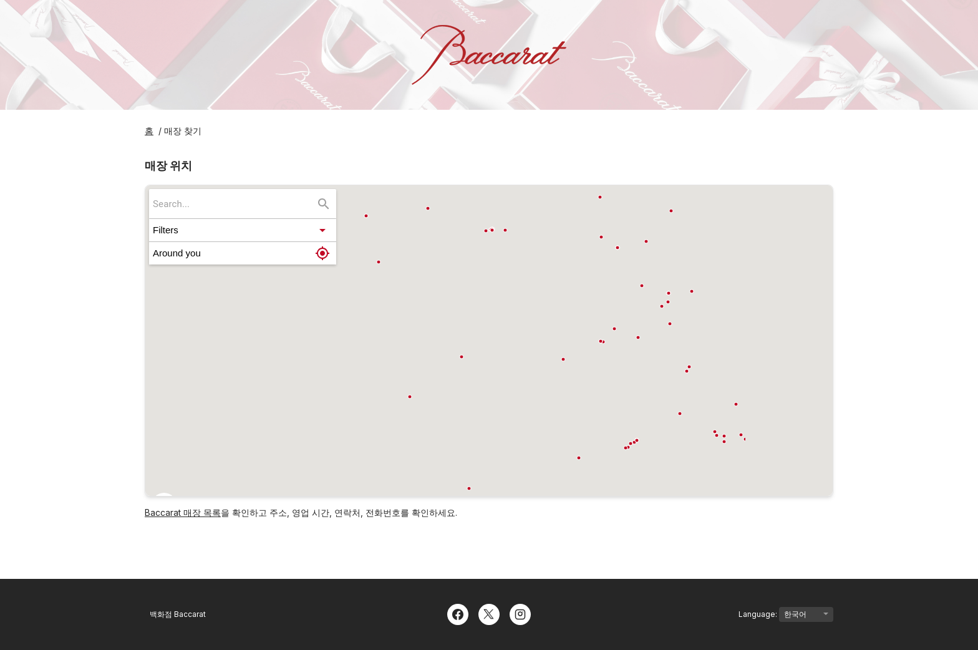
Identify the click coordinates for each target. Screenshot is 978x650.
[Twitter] (489, 613)
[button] (242, 230)
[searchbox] (234, 204)
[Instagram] (520, 613)
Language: (785, 614)
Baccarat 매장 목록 (183, 512)
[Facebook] (457, 613)
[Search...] (323, 204)
